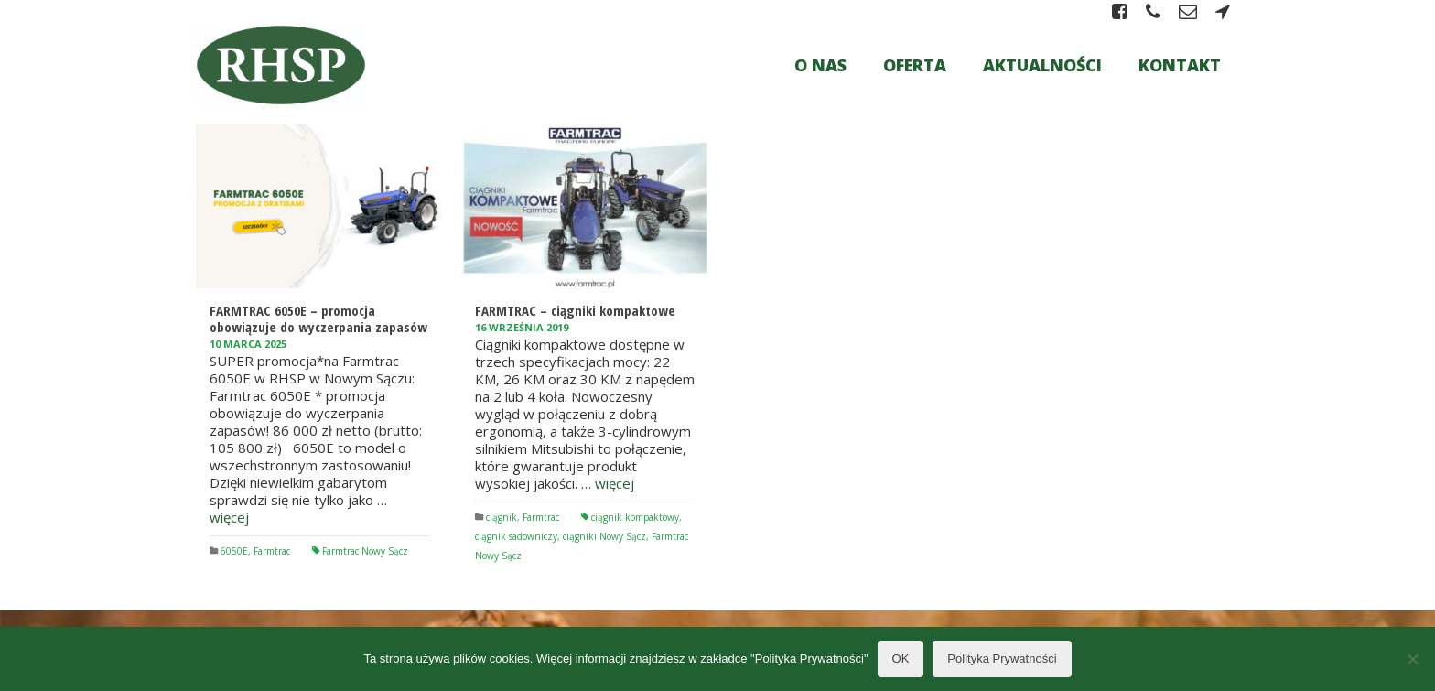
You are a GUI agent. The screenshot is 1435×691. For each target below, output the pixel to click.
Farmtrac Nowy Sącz (365, 551)
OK (901, 658)
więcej (229, 517)
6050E (234, 551)
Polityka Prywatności (1001, 658)
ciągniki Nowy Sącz (604, 536)
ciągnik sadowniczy (516, 536)
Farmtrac (272, 551)
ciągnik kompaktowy (635, 517)
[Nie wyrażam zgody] (1412, 659)
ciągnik (501, 517)
